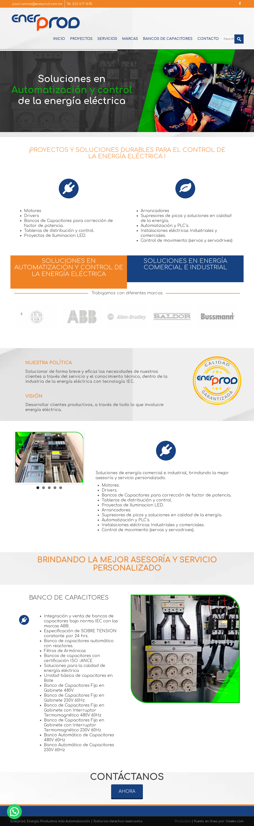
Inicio (59, 39)
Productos (183, 821)
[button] (14, 811)
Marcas (130, 39)
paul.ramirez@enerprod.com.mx (37, 4)
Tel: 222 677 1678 (79, 4)
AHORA (127, 786)
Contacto (208, 39)
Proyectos (81, 39)
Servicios (107, 39)
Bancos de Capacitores (167, 39)
